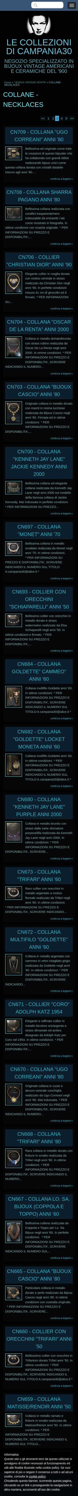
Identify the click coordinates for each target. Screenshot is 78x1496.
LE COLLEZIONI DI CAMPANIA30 (39, 46)
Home (7, 82)
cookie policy (37, 1476)
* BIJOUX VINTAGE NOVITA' (30, 82)
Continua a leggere (61, 179)
